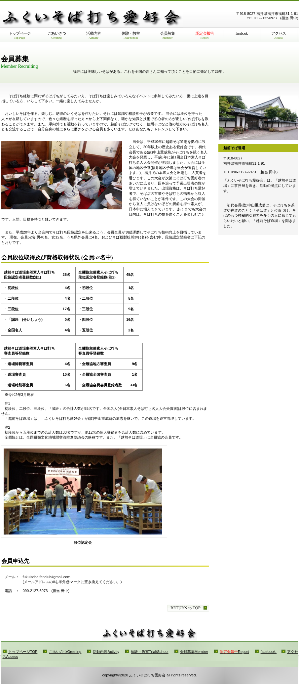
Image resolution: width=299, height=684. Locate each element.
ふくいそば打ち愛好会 (92, 19)
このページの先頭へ (188, 608)
